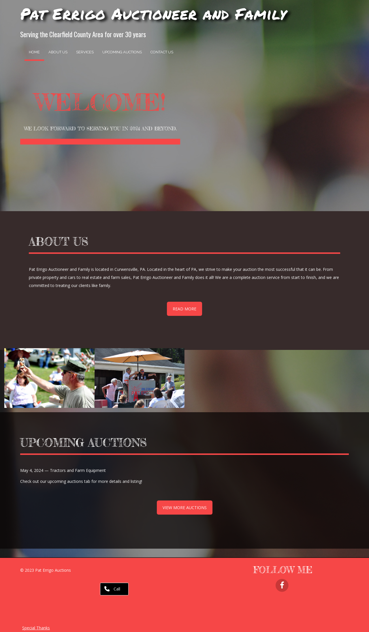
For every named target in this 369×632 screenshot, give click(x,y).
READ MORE (184, 309)
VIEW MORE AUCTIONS (185, 507)
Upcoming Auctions (122, 52)
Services (85, 52)
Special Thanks (36, 628)
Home (34, 52)
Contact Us (161, 52)
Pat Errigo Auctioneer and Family (153, 13)
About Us (57, 52)
